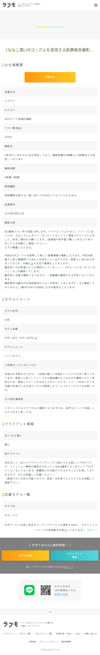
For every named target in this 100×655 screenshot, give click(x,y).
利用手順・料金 (63, 633)
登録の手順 (61, 594)
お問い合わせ (90, 633)
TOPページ (9, 633)
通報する (92, 530)
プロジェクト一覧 (43, 633)
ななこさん (11, 515)
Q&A (77, 633)
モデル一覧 (25, 633)
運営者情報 (66, 641)
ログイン (68, 566)
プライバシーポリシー (49, 641)
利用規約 (33, 641)
